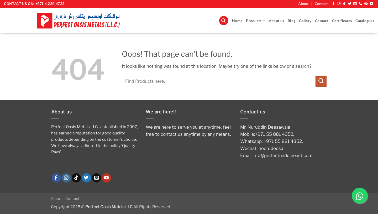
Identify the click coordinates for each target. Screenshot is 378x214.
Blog (291, 21)
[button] (223, 20)
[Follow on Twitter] (349, 4)
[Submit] (321, 81)
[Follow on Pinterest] (366, 4)
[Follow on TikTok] (344, 4)
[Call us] (360, 4)
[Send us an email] (355, 4)
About (303, 4)
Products (255, 20)
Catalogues (364, 21)
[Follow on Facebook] (333, 4)
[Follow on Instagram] (338, 4)
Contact (321, 4)
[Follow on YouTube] (371, 4)
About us (276, 21)
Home (237, 21)
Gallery (305, 21)
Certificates (342, 21)
